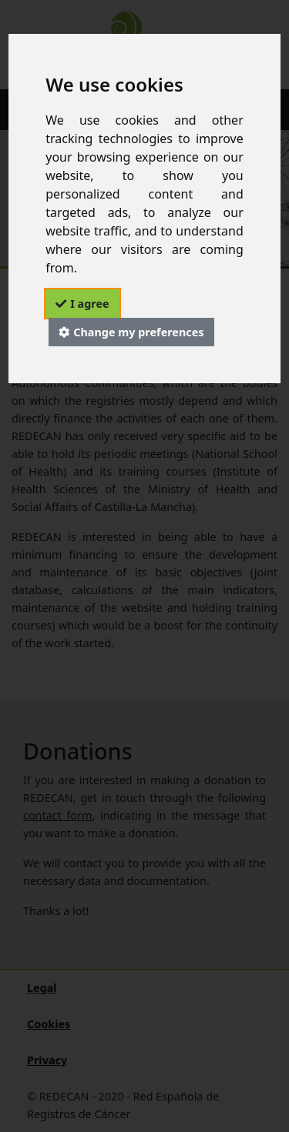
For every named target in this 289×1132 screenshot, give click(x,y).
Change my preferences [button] (138, 332)
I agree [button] (89, 303)
